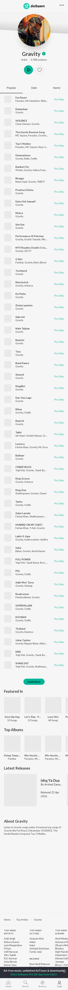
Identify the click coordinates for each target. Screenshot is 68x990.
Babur (18, 551)
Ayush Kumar (38, 551)
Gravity (34, 54)
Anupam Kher (37, 938)
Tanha (18, 501)
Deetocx (28, 631)
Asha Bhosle (10, 961)
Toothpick (21, 270)
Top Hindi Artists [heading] (10, 932)
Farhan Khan (21, 447)
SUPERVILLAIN (23, 605)
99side (19, 170)
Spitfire (44, 539)
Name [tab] (56, 87)
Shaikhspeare (22, 493)
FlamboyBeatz (23, 597)
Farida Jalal (36, 951)
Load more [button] (34, 681)
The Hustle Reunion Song (30, 132)
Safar (18, 547)
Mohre (19, 213)
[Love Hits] (53, 705)
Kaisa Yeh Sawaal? (25, 201)
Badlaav (19, 455)
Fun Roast (21, 97)
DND (18, 651)
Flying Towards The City (12, 755)
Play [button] (28, 69)
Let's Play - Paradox (32, 716)
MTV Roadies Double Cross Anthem (35, 247)
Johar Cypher (23, 640)
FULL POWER (22, 559)
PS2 (17, 571)
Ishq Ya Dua (50, 780)
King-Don (20, 490)
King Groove (22, 478)
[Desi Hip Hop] (12, 705)
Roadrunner (22, 594)
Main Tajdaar (22, 328)
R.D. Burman (10, 958)
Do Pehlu (20, 293)
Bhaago (19, 178)
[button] (39, 69)
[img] (44, 54)
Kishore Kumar (11, 942)
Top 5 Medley (23, 143)
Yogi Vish (20, 470)
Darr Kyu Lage (23, 397)
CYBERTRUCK (23, 467)
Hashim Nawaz (34, 435)
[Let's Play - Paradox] (32, 705)
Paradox (19, 100)
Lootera (19, 444)
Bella (26, 158)
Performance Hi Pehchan (29, 236)
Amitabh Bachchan (39, 948)
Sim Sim (19, 224)
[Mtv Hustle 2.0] (32, 743)
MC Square (21, 135)
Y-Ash (33, 528)
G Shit (18, 259)
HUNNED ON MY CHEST (29, 524)
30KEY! (41, 181)
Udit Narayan (11, 951)
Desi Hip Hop (12, 716)
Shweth (19, 374)
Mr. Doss (43, 447)
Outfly (33, 158)
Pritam (7, 948)
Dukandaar (21, 109)
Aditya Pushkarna (42, 170)
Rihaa (18, 409)
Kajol (32, 945)
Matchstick (21, 282)
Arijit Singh (9, 938)
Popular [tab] (11, 87)
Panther (19, 262)
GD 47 (27, 250)
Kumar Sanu (10, 964)
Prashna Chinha (24, 190)
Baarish (19, 420)
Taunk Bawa (41, 470)
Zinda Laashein (24, 305)
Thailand (20, 628)
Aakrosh (20, 317)
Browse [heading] (34, 959)
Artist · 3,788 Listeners (34, 59)
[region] (34, 919)
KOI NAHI (20, 617)
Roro (42, 562)
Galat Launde (22, 513)
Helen (33, 942)
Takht (18, 432)
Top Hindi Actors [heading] (36, 932)
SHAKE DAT (22, 663)
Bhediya (59, 948)
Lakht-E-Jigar (22, 536)
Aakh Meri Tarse (24, 582)
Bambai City (22, 166)
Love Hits (53, 716)
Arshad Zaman (53, 784)
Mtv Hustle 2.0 (32, 755)
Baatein (19, 340)
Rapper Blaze (31, 643)
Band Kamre (22, 363)
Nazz (41, 147)
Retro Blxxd (40, 262)
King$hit (20, 386)
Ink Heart (20, 435)
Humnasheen (22, 155)
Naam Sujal (21, 181)
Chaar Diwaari (22, 123)
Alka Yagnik (10, 955)
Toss (18, 351)
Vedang (28, 585)
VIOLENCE (21, 120)
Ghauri (43, 493)
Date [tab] (34, 87)
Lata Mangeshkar (13, 945)
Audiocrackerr (31, 539)
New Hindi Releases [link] (40, 964)
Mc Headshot (33, 100)
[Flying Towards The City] (12, 743)
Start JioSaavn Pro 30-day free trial (34, 974)
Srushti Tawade (32, 239)
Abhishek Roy (46, 643)
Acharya (28, 285)
